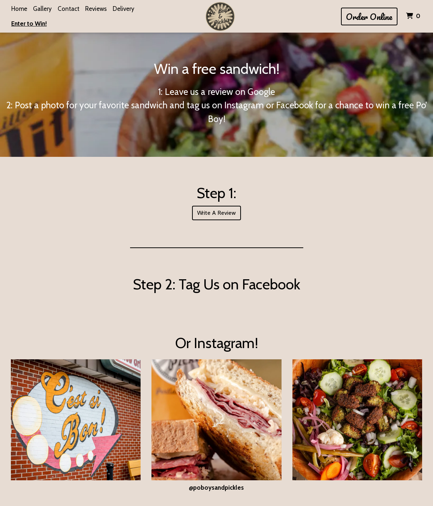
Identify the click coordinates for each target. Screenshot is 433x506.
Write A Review (216, 212)
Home (19, 8)
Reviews (96, 8)
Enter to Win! (29, 23)
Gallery (42, 8)
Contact (68, 8)
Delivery (123, 8)
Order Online (369, 16)
